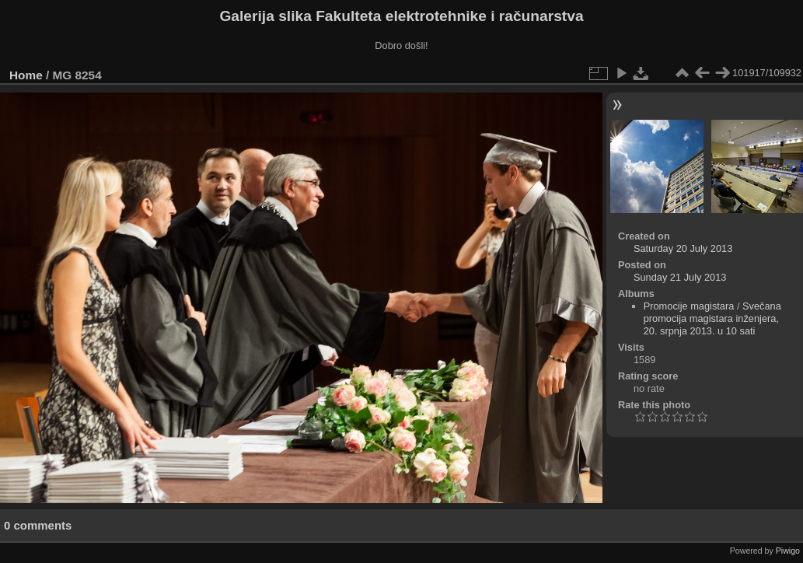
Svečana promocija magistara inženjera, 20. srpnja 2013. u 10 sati (712, 318)
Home (26, 75)
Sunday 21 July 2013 (680, 277)
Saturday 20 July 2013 (683, 248)
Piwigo (788, 550)
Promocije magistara (689, 306)
